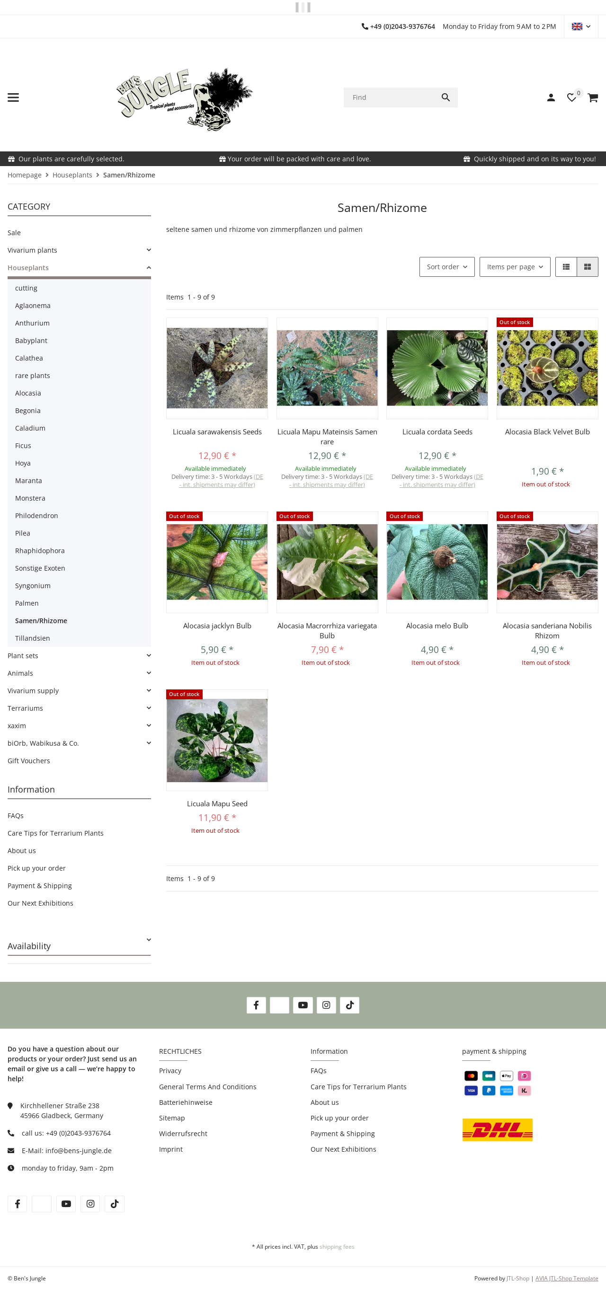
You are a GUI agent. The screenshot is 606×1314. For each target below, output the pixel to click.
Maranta (28, 480)
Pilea (22, 533)
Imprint (171, 1149)
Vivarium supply (33, 690)
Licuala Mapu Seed (217, 803)
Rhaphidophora (40, 550)
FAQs (16, 815)
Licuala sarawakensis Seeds (217, 431)
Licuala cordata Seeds (437, 431)
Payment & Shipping (40, 885)
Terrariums (25, 708)
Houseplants (28, 267)
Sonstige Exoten (40, 568)
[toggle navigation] (13, 97)
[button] (581, 26)
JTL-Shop (519, 1278)
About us (22, 850)
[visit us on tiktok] (114, 1204)
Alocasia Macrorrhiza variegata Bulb (327, 630)
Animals (20, 673)
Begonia (28, 410)
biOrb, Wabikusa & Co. (43, 743)
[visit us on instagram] (90, 1204)
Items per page (511, 266)
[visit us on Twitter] (279, 1005)
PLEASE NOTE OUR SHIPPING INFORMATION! (301, 7)
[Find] (389, 97)
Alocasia (28, 392)
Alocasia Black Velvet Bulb (547, 431)
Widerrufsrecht (183, 1133)
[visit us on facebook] (17, 1204)
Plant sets (23, 655)
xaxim (17, 725)
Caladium (30, 427)
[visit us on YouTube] (302, 1005)
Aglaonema (33, 305)
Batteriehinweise (186, 1102)
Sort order (443, 266)
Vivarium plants (32, 250)
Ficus (23, 445)
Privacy (170, 1070)
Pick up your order (37, 868)
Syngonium (33, 585)
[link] (79, 250)
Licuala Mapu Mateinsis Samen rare (327, 436)
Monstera (30, 498)
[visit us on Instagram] (326, 1005)
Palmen (27, 603)
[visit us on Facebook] (256, 1005)
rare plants (32, 375)
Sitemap (172, 1117)
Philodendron (36, 515)
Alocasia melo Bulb (437, 625)
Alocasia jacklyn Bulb (217, 625)
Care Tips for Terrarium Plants (56, 833)
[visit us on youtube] (66, 1204)
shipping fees (337, 1247)
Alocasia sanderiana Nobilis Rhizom (547, 630)
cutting (26, 287)
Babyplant (31, 340)
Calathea (29, 357)
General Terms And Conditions (208, 1086)
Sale (14, 232)
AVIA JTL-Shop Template (566, 1278)
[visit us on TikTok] (349, 1005)
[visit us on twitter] (41, 1204)
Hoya (23, 463)
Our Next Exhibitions (40, 903)
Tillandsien (32, 638)
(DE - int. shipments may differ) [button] (221, 480)
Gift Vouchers (29, 760)
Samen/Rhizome (41, 620)
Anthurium (32, 322)
